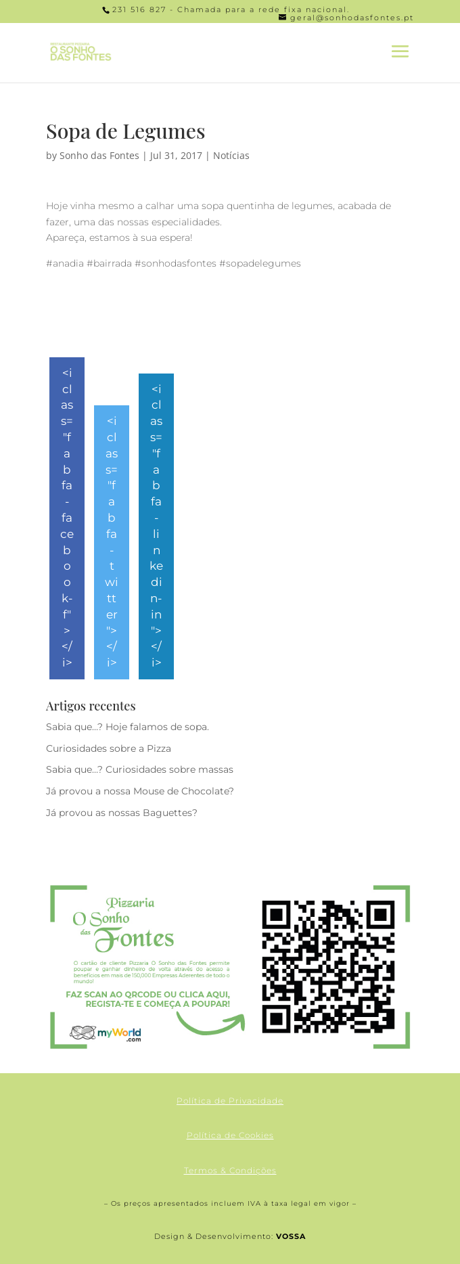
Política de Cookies (230, 1135)
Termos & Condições (230, 1170)
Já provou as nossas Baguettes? (122, 813)
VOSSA (291, 1236)
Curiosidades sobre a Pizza (108, 748)
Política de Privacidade (230, 1101)
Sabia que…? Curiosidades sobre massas (139, 769)
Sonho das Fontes (99, 155)
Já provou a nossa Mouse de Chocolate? (140, 791)
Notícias (231, 155)
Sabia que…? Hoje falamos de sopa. (127, 727)
